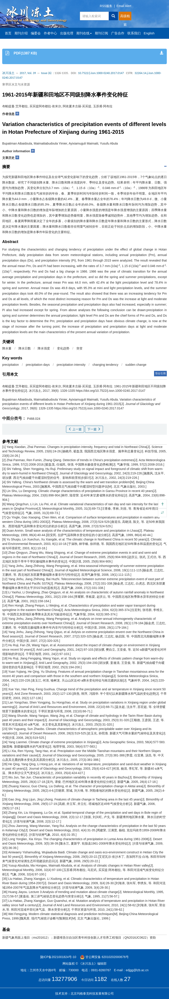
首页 (8, 33)
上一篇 (75, 429)
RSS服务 (106, 6)
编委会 (36, 33)
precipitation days (38, 364)
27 (127, 979)
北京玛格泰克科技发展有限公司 (92, 993)
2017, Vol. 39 (28, 73)
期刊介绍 (21, 33)
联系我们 (134, 33)
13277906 (64, 979)
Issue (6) (46, 73)
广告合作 (117, 33)
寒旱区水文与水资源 (16, 84)
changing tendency (105, 364)
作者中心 (50, 33)
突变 (79, 348)
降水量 (6, 348)
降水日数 (24, 348)
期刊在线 (84, 33)
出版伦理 (66, 33)
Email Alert (124, 6)
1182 (100, 979)
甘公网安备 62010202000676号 (104, 957)
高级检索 (125, 17)
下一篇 (94, 429)
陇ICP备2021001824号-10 (58, 957)
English (149, 33)
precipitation (10, 364)
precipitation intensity (71, 364)
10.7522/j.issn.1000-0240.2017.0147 (101, 73)
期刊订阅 (101, 33)
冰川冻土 (8, 73)
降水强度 (44, 348)
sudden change (135, 364)
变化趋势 (63, 348)
